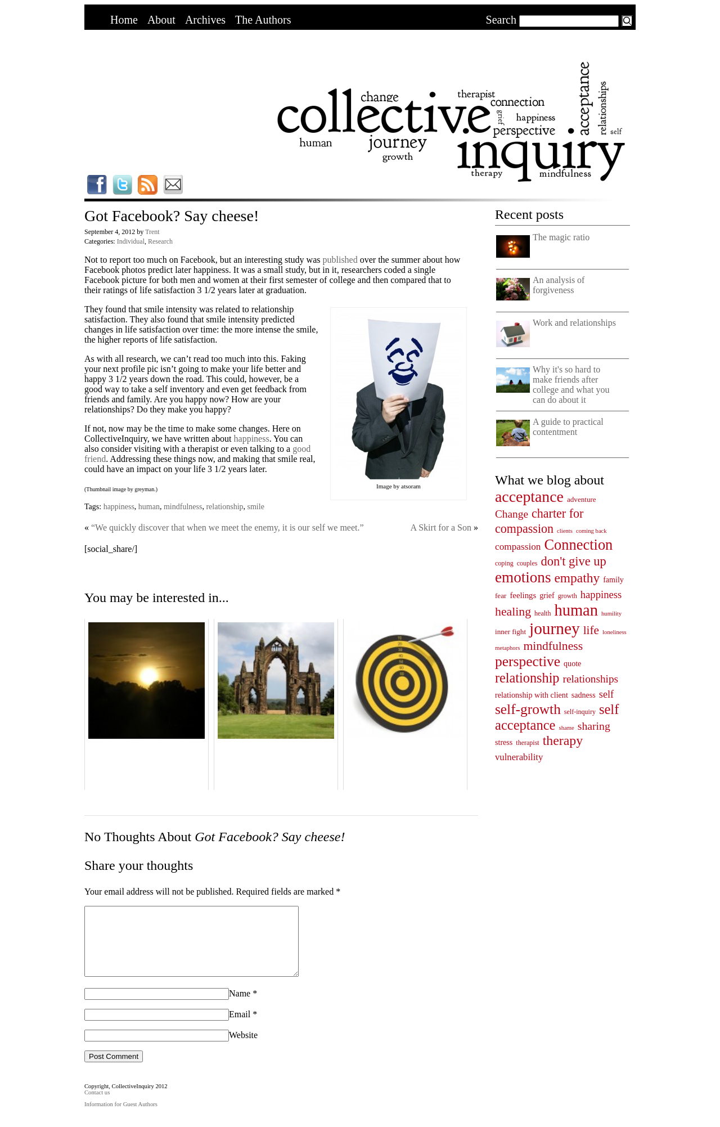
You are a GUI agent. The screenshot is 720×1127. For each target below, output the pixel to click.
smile (256, 506)
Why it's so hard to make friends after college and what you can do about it (571, 385)
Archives (205, 20)
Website (243, 1048)
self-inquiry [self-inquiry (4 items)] (580, 712)
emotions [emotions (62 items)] (523, 577)
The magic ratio (561, 237)
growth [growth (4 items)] (567, 596)
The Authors (263, 20)
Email (239, 1027)
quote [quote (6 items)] (572, 663)
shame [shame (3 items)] (566, 728)
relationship (224, 506)
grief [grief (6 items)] (547, 595)
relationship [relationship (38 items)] (527, 677)
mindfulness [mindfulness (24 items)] (553, 646)
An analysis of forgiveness (558, 285)
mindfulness (183, 506)
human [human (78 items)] (576, 610)
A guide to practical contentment (568, 427)
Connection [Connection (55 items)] (578, 544)
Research (160, 241)
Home (124, 20)
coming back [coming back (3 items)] (591, 531)
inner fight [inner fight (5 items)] (510, 631)
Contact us (97, 1106)
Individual (131, 241)
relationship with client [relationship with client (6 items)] (531, 694)
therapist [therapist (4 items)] (527, 743)
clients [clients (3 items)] (565, 531)
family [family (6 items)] (613, 579)
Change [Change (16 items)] (511, 514)
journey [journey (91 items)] (554, 628)
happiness (251, 438)
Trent (152, 232)
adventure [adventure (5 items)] (581, 499)
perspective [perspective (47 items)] (527, 661)
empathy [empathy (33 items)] (577, 578)
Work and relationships (574, 322)
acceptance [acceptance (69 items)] (529, 496)
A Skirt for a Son (441, 527)
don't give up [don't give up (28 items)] (573, 561)
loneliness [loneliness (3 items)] (614, 632)
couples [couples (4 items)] (527, 563)
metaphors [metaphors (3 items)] (507, 648)
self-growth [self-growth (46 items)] (528, 709)
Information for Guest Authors (121, 1118)
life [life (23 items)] (591, 630)
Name (239, 1007)
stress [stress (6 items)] (503, 742)
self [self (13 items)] (606, 694)
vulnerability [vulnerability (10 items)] (519, 757)
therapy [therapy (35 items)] (563, 740)
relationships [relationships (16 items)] (591, 679)
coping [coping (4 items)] (504, 563)
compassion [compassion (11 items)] (518, 546)
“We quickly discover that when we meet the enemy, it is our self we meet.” (227, 527)
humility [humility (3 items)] (611, 613)
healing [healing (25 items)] (513, 611)
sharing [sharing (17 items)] (594, 726)
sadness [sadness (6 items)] (584, 694)
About (161, 20)
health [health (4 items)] (542, 613)
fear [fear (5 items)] (500, 595)
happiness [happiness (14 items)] (601, 594)
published (339, 259)
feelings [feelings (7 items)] (523, 595)
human (149, 506)
